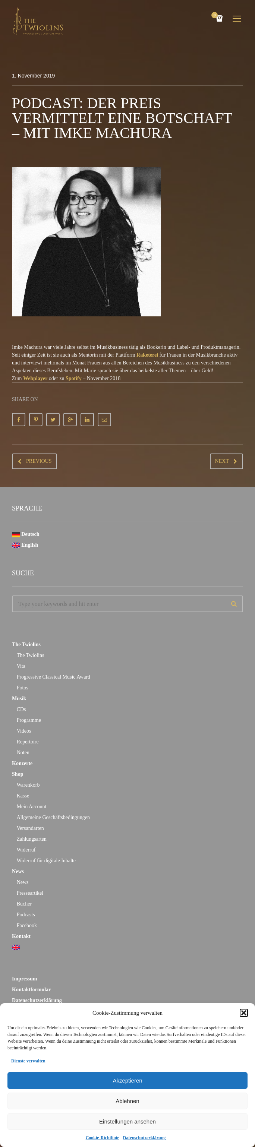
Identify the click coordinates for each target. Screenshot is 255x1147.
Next (222, 461)
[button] (244, 1013)
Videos (24, 731)
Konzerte (22, 763)
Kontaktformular (31, 989)
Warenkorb (28, 785)
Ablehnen (127, 1101)
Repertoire (28, 742)
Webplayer (35, 378)
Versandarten (30, 828)
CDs (21, 709)
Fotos (22, 688)
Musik (19, 698)
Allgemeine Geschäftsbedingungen (53, 817)
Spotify (74, 378)
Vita (21, 666)
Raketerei (147, 355)
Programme (29, 720)
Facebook (27, 925)
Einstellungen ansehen (127, 1121)
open (237, 18)
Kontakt (21, 936)
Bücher (24, 904)
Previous (38, 461)
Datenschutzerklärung (144, 1137)
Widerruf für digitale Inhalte (46, 860)
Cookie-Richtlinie (102, 1137)
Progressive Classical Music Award (53, 677)
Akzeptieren (127, 1080)
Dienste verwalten (28, 1061)
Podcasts (26, 914)
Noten (23, 752)
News (18, 871)
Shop (17, 774)
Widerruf (26, 850)
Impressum (24, 979)
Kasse (23, 796)
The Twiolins (26, 644)
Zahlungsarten (32, 839)
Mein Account (32, 806)
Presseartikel (30, 893)
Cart (216, 15)
